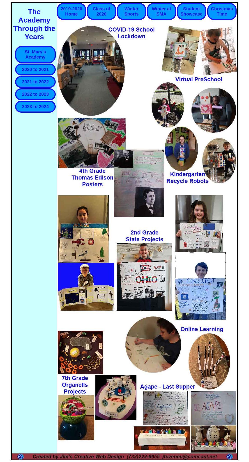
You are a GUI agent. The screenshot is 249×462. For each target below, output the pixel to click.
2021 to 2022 (35, 81)
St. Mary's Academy (35, 54)
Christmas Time (222, 11)
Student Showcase (191, 11)
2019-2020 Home (71, 11)
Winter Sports (131, 11)
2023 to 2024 (35, 106)
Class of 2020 (101, 11)
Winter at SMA (161, 11)
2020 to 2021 (35, 69)
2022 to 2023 (35, 94)
